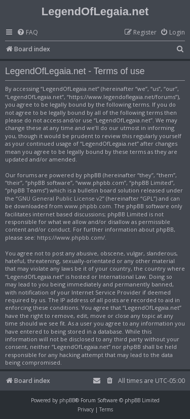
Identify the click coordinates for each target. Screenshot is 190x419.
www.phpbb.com (87, 206)
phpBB (67, 400)
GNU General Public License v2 (60, 198)
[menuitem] (27, 33)
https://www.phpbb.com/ (71, 237)
